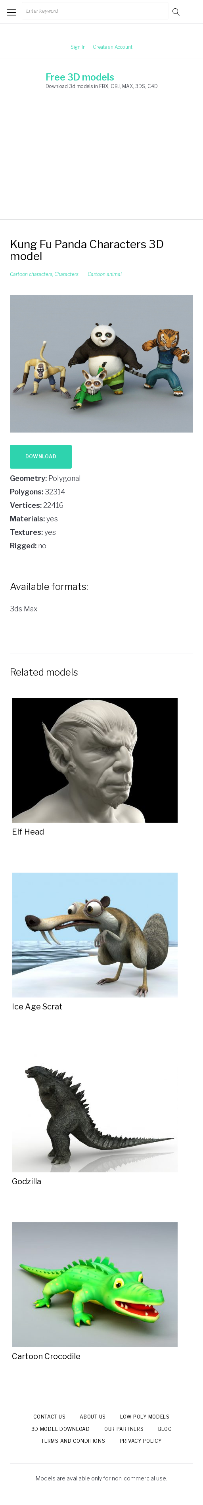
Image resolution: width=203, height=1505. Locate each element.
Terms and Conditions (73, 1441)
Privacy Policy (141, 1441)
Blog (165, 1429)
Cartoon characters (31, 274)
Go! (177, 11)
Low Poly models (145, 1417)
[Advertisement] (101, 164)
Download (41, 457)
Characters (66, 274)
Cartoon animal (105, 274)
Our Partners (124, 1429)
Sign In (78, 47)
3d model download (60, 1429)
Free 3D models (80, 77)
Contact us (49, 1417)
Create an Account (112, 47)
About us (93, 1417)
